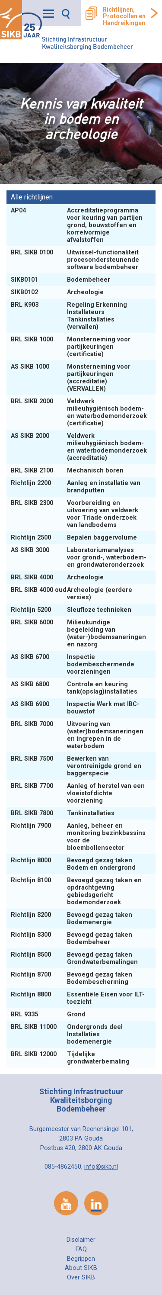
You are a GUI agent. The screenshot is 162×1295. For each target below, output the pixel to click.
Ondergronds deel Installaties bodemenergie (67, 1034)
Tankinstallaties (63, 813)
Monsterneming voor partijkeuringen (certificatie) (70, 347)
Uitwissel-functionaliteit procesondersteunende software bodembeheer (75, 260)
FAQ (81, 1249)
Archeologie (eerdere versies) (71, 593)
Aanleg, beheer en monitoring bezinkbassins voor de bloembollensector (78, 837)
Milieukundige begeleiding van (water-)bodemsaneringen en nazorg (78, 633)
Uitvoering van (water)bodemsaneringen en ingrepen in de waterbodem (77, 735)
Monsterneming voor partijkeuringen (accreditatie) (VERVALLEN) (70, 377)
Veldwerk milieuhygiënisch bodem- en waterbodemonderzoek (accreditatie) (79, 447)
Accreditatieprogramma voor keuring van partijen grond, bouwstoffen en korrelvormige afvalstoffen (77, 225)
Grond (49, 1014)
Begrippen (81, 1259)
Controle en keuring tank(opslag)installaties (75, 688)
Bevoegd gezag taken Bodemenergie (71, 918)
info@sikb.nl (101, 1166)
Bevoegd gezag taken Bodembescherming (71, 978)
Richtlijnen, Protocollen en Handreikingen (124, 16)
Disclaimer (81, 1240)
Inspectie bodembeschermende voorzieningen (72, 664)
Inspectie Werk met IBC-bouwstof (75, 708)
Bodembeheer (61, 279)
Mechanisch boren (68, 470)
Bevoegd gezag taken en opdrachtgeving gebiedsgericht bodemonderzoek (76, 891)
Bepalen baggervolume (75, 537)
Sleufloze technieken (72, 610)
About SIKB (81, 1268)
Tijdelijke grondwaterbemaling (71, 1058)
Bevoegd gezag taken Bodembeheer (71, 938)
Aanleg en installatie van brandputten (75, 486)
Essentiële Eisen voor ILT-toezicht (78, 998)
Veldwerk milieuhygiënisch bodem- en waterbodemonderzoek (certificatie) (79, 412)
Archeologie (58, 292)
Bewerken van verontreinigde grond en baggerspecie (76, 766)
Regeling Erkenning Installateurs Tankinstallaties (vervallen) (69, 316)
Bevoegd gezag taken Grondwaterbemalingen (75, 958)
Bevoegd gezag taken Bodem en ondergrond (74, 864)
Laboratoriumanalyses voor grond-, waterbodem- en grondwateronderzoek (78, 557)
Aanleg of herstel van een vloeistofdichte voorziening (78, 793)
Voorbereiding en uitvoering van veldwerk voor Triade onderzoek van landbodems (74, 514)
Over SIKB (81, 1277)
